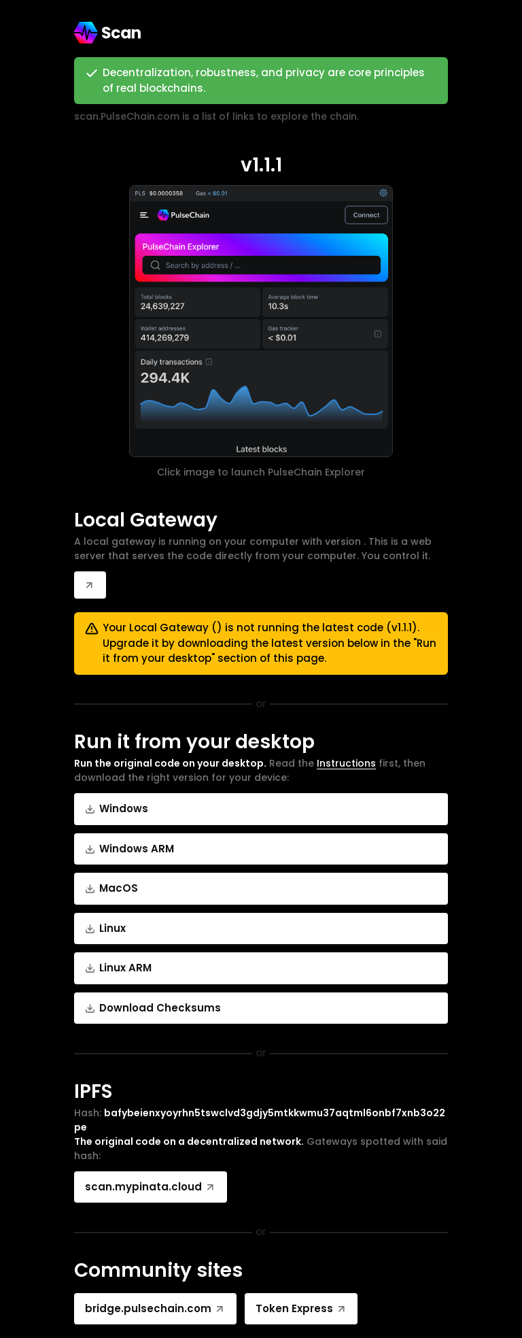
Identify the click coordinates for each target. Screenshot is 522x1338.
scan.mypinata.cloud (150, 1187)
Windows (116, 808)
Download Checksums (153, 1008)
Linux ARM (118, 967)
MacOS (111, 888)
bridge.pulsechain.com (155, 1308)
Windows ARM (129, 848)
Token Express (301, 1308)
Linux (105, 928)
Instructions (346, 763)
